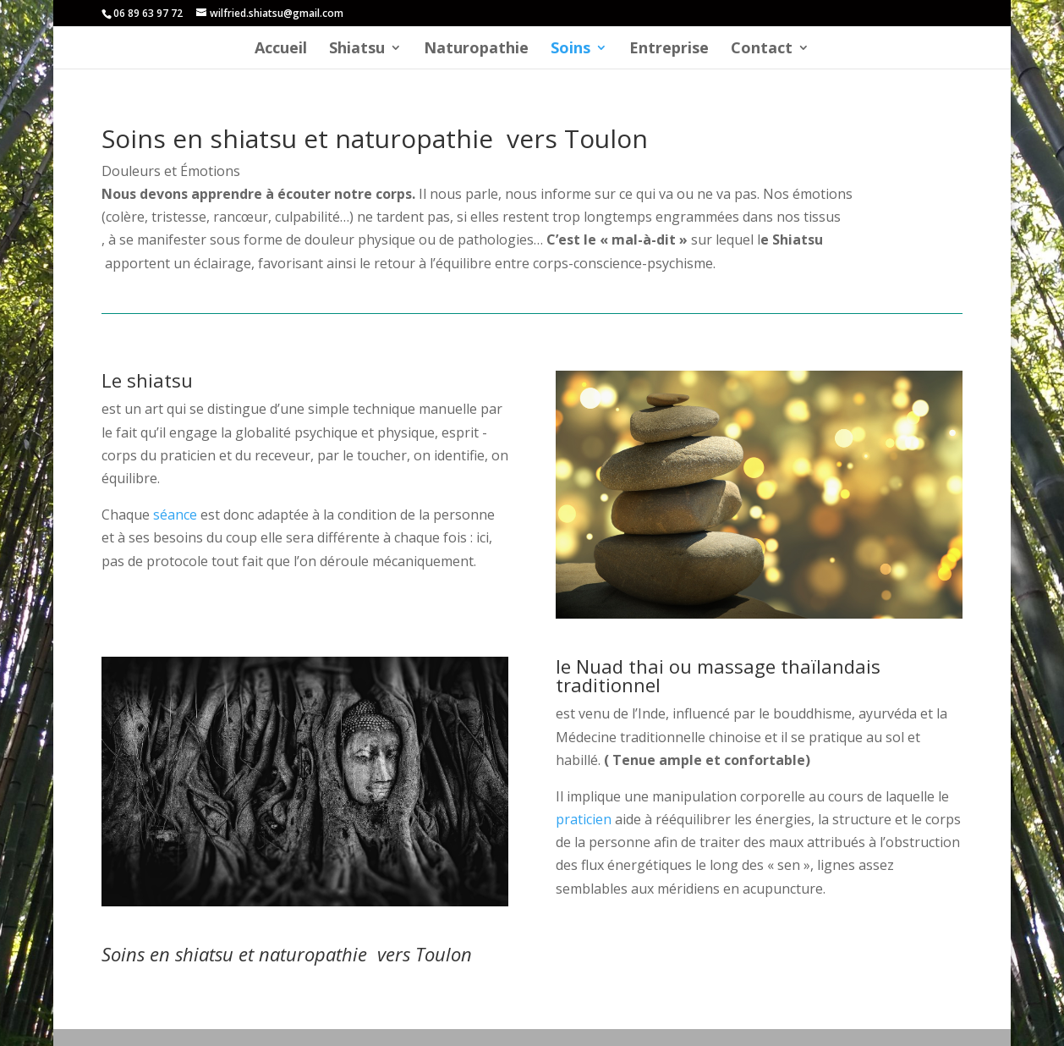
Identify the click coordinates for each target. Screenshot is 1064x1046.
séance (175, 514)
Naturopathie (476, 49)
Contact (762, 49)
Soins (570, 49)
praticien (584, 819)
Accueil (281, 49)
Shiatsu (357, 49)
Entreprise (669, 49)
